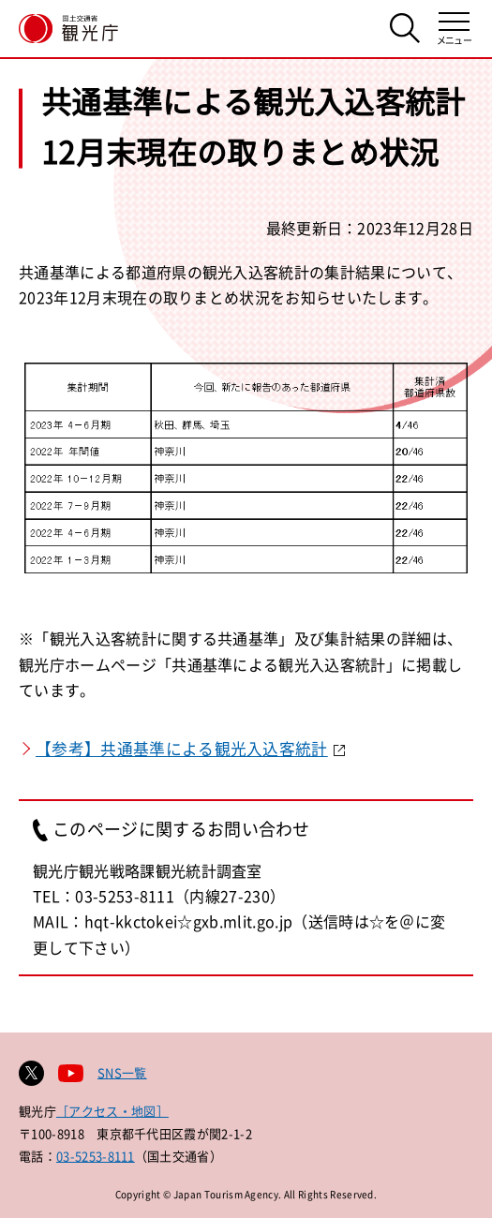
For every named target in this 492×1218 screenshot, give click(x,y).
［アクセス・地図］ (112, 1111)
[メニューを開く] (454, 28)
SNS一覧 (122, 1072)
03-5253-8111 (95, 1156)
